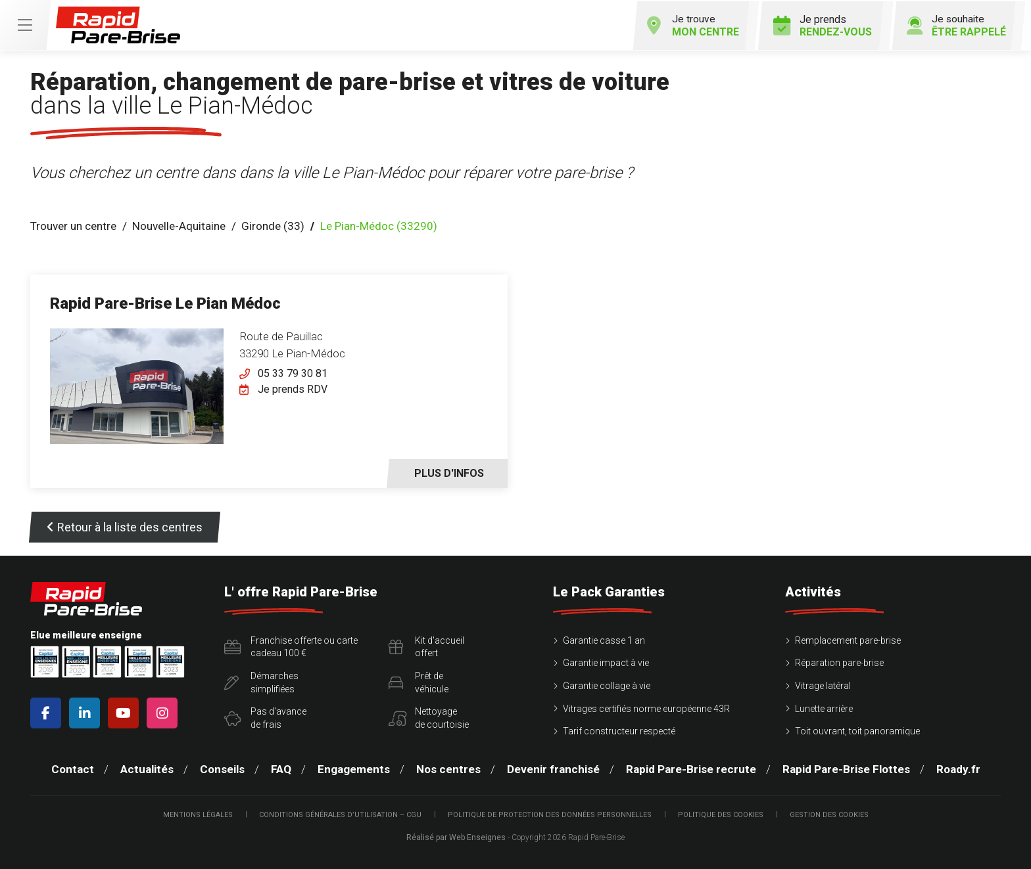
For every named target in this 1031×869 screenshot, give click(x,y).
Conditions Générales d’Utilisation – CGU (340, 813)
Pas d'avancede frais (265, 717)
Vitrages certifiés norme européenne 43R (646, 707)
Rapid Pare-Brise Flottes (846, 767)
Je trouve (687, 24)
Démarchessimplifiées (261, 681)
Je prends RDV (292, 388)
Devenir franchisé (553, 767)
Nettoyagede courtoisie (429, 717)
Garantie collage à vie (606, 684)
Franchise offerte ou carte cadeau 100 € (291, 645)
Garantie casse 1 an (604, 639)
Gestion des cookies (829, 813)
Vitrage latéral (823, 684)
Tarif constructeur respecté (619, 730)
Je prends (818, 24)
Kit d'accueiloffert (426, 645)
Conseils (222, 767)
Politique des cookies (720, 813)
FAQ (281, 767)
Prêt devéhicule (418, 681)
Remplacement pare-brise (848, 639)
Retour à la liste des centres (125, 526)
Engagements (354, 767)
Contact (72, 767)
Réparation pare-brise (839, 662)
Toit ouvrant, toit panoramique (857, 730)
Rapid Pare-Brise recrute (691, 767)
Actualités (147, 767)
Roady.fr (958, 767)
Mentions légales (198, 813)
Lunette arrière (824, 707)
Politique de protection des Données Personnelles (550, 813)
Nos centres (448, 767)
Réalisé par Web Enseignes (456, 836)
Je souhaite (953, 24)
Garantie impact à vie (606, 662)
